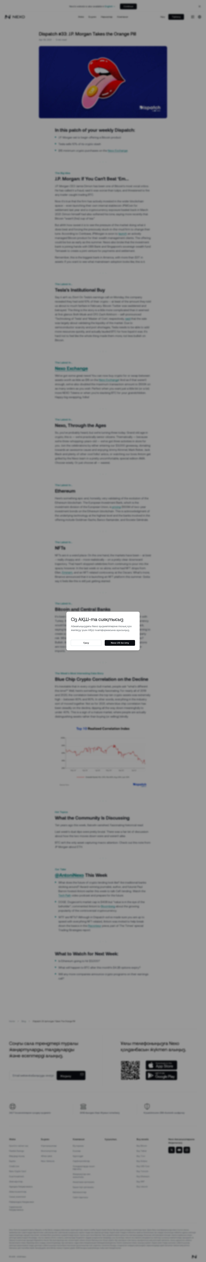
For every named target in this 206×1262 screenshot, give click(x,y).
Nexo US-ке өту (120, 642)
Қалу (86, 642)
